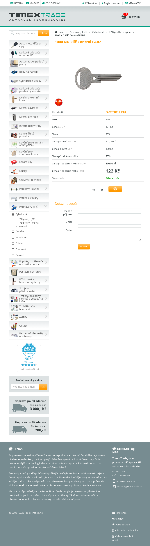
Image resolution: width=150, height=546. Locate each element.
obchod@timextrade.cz (129, 486)
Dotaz (69, 230)
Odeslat (84, 246)
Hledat (43, 33)
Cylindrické (29, 214)
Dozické (29, 231)
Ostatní (29, 243)
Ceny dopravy (51, 3)
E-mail (69, 221)
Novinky (16, 3)
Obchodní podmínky (125, 530)
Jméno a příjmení (67, 212)
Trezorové (29, 249)
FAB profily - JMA (27, 219)
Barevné (23, 226)
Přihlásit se (91, 3)
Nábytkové (29, 237)
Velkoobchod (121, 524)
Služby (118, 518)
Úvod (61, 32)
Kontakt (32, 3)
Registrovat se (111, 3)
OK (43, 386)
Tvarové (29, 255)
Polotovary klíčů (78, 32)
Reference (119, 512)
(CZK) (135, 3)
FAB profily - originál (29, 222)
